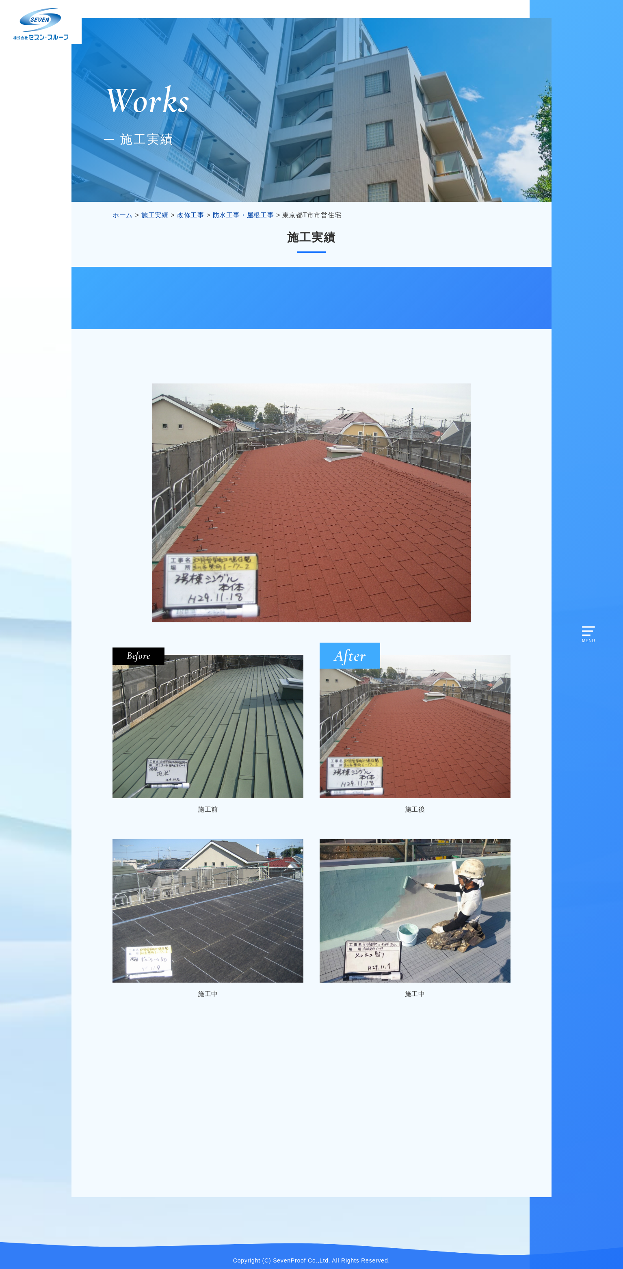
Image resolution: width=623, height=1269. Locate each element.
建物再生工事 (312, 298)
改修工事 (174, 298)
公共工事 (449, 298)
